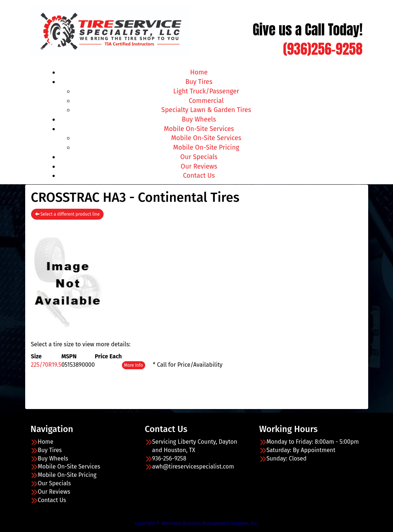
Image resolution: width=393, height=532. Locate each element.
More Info (133, 365)
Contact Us (199, 175)
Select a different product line (67, 214)
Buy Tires (198, 82)
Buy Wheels (199, 119)
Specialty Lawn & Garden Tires (206, 110)
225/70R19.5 (46, 364)
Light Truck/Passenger (206, 91)
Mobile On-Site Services (199, 129)
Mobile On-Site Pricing (206, 147)
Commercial (206, 101)
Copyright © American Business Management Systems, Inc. (196, 523)
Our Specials (198, 157)
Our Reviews (199, 166)
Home (199, 72)
